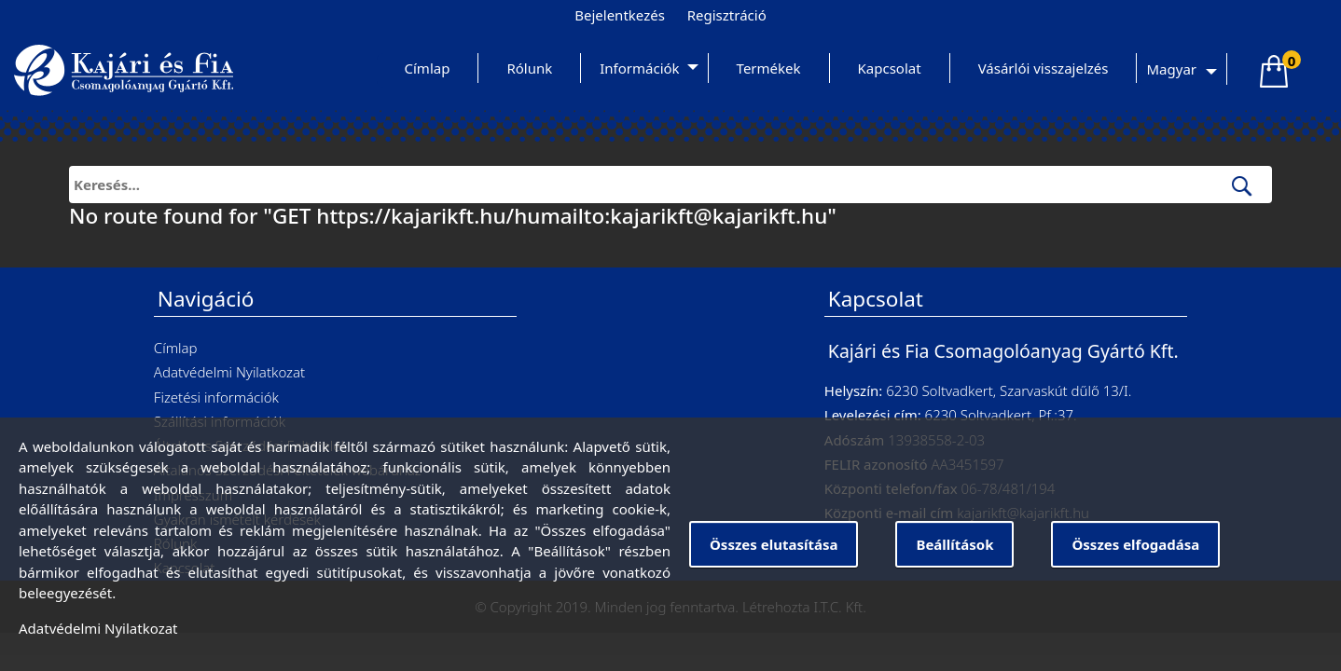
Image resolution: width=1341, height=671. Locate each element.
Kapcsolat (889, 68)
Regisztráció (727, 15)
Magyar (1171, 69)
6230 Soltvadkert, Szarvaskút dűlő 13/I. (1008, 390)
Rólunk (529, 68)
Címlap (427, 68)
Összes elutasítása (773, 544)
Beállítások (954, 544)
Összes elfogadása (1135, 544)
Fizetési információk (216, 397)
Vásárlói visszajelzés (1043, 68)
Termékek (769, 68)
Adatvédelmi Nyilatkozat (229, 372)
